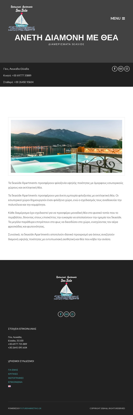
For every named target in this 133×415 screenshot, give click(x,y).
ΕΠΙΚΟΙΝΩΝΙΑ (15, 382)
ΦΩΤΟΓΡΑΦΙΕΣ (16, 378)
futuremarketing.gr (30, 408)
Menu (118, 18)
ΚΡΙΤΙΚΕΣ (13, 373)
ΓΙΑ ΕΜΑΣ (13, 369)
